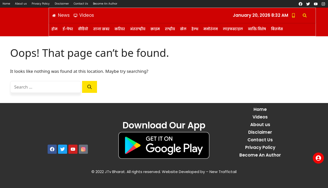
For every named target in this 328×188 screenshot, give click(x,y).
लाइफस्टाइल (233, 29)
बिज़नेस (277, 29)
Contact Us (81, 4)
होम (54, 29)
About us (21, 4)
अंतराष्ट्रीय (137, 29)
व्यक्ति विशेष (257, 29)
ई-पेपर (68, 29)
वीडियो (83, 29)
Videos (260, 117)
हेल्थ (194, 29)
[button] (304, 15)
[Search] (89, 87)
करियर (119, 29)
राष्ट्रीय (170, 29)
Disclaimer (62, 4)
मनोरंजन (210, 29)
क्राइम (155, 29)
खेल (183, 29)
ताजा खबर (101, 29)
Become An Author (106, 4)
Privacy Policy (41, 4)
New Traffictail (222, 171)
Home (6, 4)
